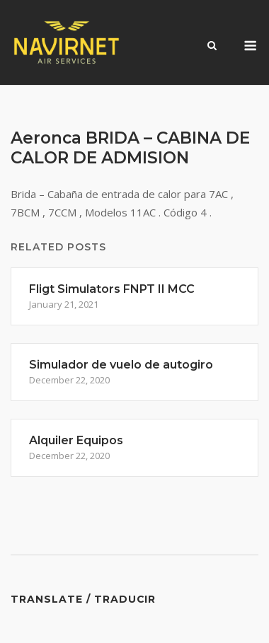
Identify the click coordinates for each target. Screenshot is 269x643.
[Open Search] (212, 46)
